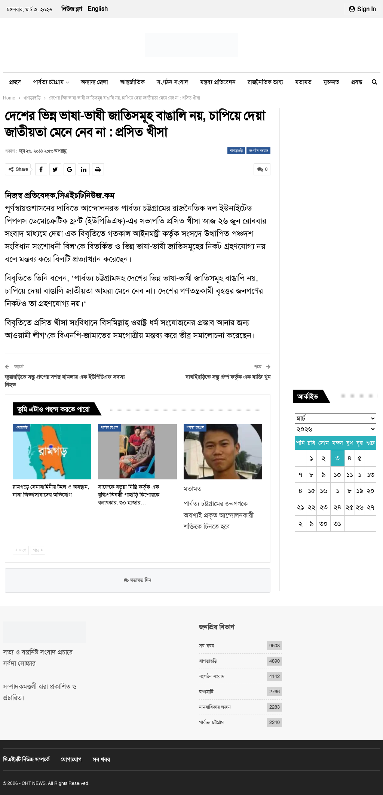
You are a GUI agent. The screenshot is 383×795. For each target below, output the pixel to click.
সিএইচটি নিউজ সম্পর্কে (26, 759)
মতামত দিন (137, 580)
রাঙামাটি (206, 691)
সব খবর (206, 645)
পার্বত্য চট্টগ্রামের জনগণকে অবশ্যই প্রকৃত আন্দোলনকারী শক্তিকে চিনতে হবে (219, 515)
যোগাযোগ (71, 759)
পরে (38, 550)
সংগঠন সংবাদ (172, 82)
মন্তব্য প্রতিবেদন (218, 82)
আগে (20, 550)
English (98, 9)
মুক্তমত (331, 82)
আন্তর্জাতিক (132, 82)
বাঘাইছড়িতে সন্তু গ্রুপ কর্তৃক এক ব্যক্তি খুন (228, 377)
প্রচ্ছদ (15, 82)
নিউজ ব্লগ (71, 9)
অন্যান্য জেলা (94, 82)
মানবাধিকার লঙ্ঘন (215, 707)
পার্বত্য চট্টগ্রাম (48, 82)
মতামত (303, 82)
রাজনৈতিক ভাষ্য (265, 82)
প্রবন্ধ (356, 82)
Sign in (362, 9)
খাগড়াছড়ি (236, 150)
